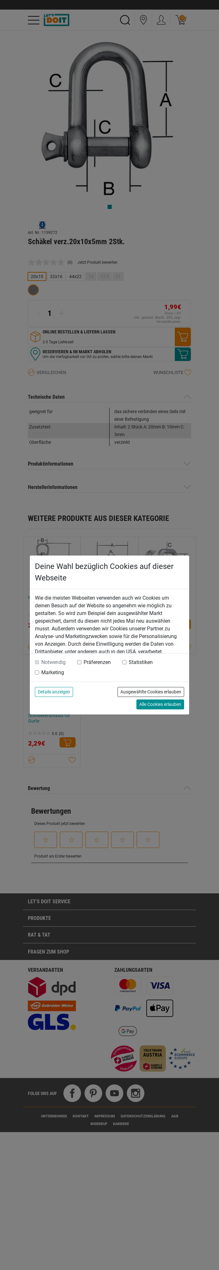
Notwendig (53, 662)
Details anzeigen (54, 691)
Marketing (52, 672)
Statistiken (141, 662)
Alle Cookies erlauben (160, 704)
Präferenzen (97, 662)
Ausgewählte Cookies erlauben (150, 691)
